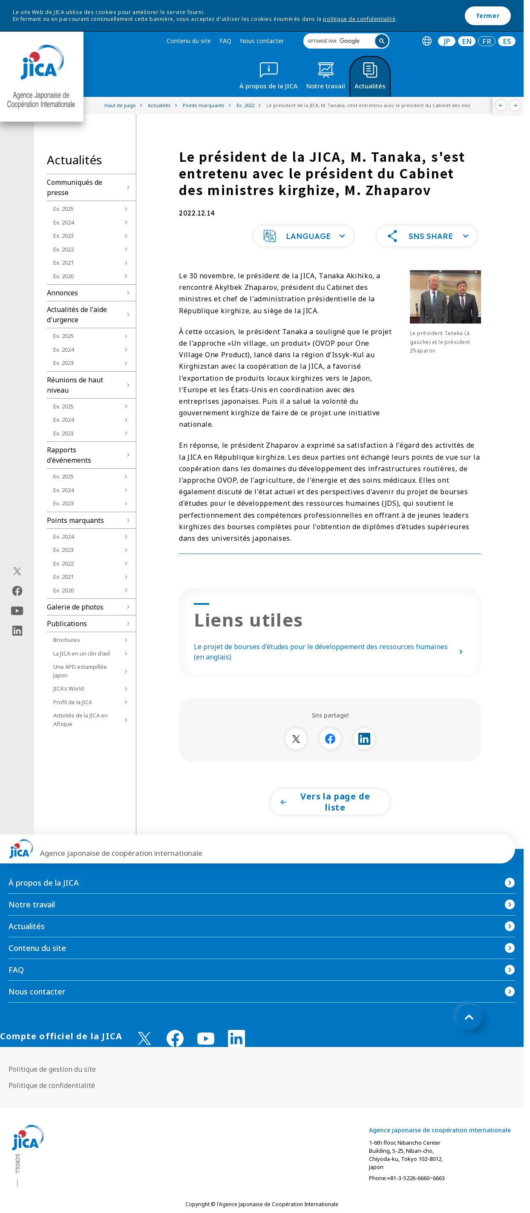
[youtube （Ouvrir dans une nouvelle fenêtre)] (205, 1038)
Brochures (66, 640)
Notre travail (32, 904)
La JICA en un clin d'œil (81, 653)
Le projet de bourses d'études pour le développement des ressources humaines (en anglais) (330, 652)
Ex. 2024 (63, 222)
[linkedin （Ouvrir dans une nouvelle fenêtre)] (236, 1038)
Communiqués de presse (74, 187)
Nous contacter (262, 41)
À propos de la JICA (44, 883)
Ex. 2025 (63, 209)
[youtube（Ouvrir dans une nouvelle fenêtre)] (17, 610)
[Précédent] (501, 105)
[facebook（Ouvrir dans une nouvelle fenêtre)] (17, 591)
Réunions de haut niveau (75, 385)
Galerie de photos (75, 607)
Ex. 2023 (63, 235)
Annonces (62, 292)
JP (447, 41)
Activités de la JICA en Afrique (80, 719)
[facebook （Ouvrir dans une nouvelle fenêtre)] (175, 1038)
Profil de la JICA (72, 702)
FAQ (225, 41)
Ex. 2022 (63, 249)
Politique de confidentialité (52, 1085)
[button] (303, 236)
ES (507, 41)
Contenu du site (189, 41)
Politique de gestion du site (52, 1069)
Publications (67, 623)
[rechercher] (340, 41)
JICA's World (68, 688)
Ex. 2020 (63, 276)
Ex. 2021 (63, 262)
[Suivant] (515, 105)
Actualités (27, 926)
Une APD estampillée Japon (80, 671)
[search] (346, 41)
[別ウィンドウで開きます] (296, 738)
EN (467, 41)
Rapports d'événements (69, 455)
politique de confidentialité (359, 19)
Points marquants (75, 520)
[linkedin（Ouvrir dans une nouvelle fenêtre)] (17, 631)
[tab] (426, 41)
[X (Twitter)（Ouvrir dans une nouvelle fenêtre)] (17, 571)
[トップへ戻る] (469, 1017)
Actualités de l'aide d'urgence (77, 314)
